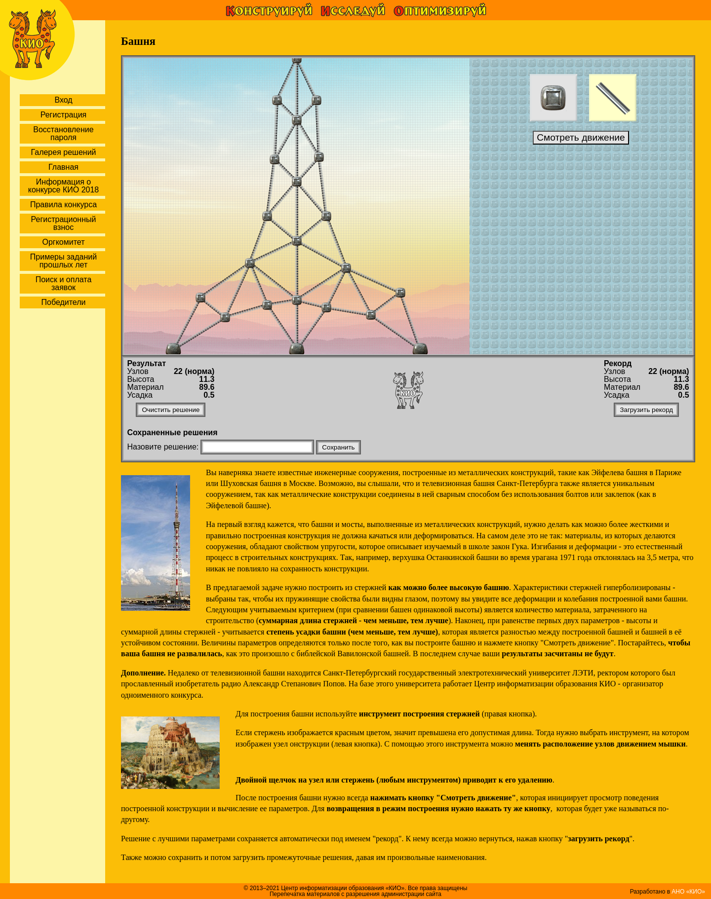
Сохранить (338, 447)
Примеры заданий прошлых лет (63, 261)
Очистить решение (170, 409)
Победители (63, 302)
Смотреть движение (581, 137)
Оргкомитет (63, 242)
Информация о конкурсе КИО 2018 (63, 186)
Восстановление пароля (63, 133)
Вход (63, 100)
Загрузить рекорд (646, 409)
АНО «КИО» (688, 891)
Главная (63, 167)
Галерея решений (63, 152)
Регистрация (63, 115)
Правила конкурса (63, 204)
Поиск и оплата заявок (64, 283)
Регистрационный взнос (63, 223)
